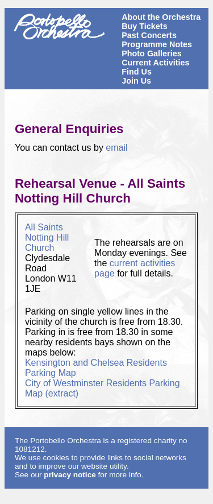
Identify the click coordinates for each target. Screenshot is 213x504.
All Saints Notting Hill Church (47, 237)
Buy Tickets (145, 26)
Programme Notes (157, 44)
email (116, 147)
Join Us (136, 80)
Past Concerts (149, 35)
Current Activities (155, 62)
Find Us (137, 71)
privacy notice (69, 474)
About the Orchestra (161, 17)
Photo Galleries (152, 53)
